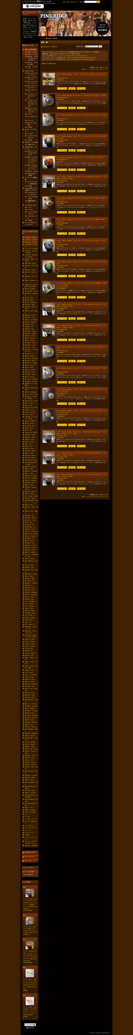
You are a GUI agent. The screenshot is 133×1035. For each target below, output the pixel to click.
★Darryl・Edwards (30, 466)
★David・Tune (29, 655)
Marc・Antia (28, 405)
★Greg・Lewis (29, 410)
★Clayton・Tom (29, 686)
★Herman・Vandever (31, 583)
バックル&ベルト (30, 825)
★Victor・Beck (29, 324)
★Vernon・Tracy (30, 372)
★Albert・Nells (29, 567)
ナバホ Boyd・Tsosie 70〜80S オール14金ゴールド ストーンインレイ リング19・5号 (30, 1010)
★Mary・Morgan (30, 338)
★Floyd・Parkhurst (30, 552)
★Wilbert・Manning (31, 592)
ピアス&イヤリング (31, 828)
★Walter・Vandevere (31, 727)
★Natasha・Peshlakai (31, 381)
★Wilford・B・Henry (31, 710)
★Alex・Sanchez (30, 735)
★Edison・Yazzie (30, 746)
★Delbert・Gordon (30, 545)
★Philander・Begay (30, 574)
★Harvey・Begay (30, 270)
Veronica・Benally (30, 742)
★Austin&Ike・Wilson (31, 291)
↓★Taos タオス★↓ (30, 412)
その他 (30, 127)
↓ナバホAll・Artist (30, 205)
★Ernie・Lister (29, 439)
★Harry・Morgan (30, 335)
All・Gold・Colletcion (31, 248)
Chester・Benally (30, 744)
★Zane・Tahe (29, 807)
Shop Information (29, 856)
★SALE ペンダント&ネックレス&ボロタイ (33, 58)
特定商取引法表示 (29, 852)
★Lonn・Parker (29, 565)
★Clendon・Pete (29, 543)
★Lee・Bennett (29, 376)
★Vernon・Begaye (30, 498)
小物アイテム (32, 144)
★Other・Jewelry (33, 171)
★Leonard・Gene (30, 581)
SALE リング (32, 52)
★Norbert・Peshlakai (31, 478)
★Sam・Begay (29, 300)
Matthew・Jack (29, 670)
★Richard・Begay (30, 360)
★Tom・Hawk (29, 780)
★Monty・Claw (29, 713)
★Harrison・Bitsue (30, 717)
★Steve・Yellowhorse (31, 594)
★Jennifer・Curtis (30, 520)
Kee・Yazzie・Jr (29, 624)
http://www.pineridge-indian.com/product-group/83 (82, 57)
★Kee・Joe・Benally (31, 319)
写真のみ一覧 (103, 67)
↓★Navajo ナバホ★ (31, 432)
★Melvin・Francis (30, 762)
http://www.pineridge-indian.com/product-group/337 (80, 59)
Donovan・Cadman (30, 644)
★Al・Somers (29, 403)
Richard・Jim (29, 650)
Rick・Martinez (29, 606)
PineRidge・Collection (31, 239)
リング (30, 207)
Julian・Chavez (29, 608)
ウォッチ (30, 120)
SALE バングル (33, 54)
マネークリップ (29, 832)
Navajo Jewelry (29, 71)
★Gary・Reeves (29, 365)
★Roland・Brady (30, 590)
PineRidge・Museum (31, 237)
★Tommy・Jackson (30, 342)
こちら (33, 35)
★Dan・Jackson (29, 340)
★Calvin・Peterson (30, 764)
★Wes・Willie (29, 469)
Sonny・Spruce (29, 414)
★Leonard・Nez (29, 524)
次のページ (104, 69)
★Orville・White (30, 790)
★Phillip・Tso (29, 326)
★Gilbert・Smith (30, 697)
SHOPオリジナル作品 (31, 142)
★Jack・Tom (29, 504)
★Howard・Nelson (30, 491)
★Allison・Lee (29, 353)
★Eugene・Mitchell (30, 722)
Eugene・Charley (30, 617)
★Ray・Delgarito (30, 708)
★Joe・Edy (28, 430)
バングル (30, 133)
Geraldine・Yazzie (30, 613)
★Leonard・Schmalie (31, 358)
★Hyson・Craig (29, 587)
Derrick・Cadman (30, 646)
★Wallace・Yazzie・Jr (31, 755)
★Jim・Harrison (29, 558)
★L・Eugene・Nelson (31, 496)
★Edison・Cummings (31, 471)
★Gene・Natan (29, 681)
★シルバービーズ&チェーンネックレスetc (32, 110)
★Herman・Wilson (30, 333)
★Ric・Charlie (29, 453)
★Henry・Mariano (30, 792)
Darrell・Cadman (30, 641)
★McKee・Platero (30, 437)
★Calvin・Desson (30, 692)
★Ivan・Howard (29, 540)
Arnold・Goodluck (30, 653)
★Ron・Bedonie (29, 356)
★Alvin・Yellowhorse (31, 531)
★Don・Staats (29, 428)
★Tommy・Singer (30, 374)
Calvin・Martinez (30, 601)
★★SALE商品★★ (30, 49)
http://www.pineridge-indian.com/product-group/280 (72, 55)
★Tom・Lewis (29, 760)
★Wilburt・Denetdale (31, 706)
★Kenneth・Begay (30, 263)
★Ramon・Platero (30, 315)
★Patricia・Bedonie (30, 517)
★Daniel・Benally (30, 322)
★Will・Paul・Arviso (31, 749)
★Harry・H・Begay (31, 475)
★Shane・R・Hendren (31, 534)
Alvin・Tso (28, 622)
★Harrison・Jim (29, 538)
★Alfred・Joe (29, 585)
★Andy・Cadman (30, 639)
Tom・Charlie (29, 620)
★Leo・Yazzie (29, 473)
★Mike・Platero (29, 720)
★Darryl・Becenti (30, 370)
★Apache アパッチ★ (31, 400)
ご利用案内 (67, 1)
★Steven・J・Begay (31, 363)
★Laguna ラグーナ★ (31, 407)
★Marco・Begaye (30, 457)
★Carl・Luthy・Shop (31, 394)
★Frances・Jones (30, 347)
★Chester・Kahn (30, 317)
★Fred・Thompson (30, 302)
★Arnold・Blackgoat (31, 684)
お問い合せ (75, 1)
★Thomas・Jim (29, 515)
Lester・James (29, 672)
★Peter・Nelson (29, 493)
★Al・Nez (28, 444)
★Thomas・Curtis (30, 345)
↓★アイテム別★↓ (30, 812)
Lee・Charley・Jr (30, 615)
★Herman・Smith (30, 550)
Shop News (28, 861)
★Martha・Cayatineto (31, 775)
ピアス (30, 114)
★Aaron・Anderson (30, 536)
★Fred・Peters (29, 724)
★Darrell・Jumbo (30, 482)
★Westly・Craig (29, 757)
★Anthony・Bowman (31, 715)
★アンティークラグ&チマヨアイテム (32, 153)
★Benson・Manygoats (31, 733)
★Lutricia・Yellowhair (31, 379)
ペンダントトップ (30, 819)
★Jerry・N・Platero (30, 704)
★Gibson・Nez (29, 329)
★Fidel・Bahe (29, 485)
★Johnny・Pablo (30, 304)
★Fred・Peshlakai (30, 288)
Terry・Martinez (29, 604)
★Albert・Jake (29, 599)
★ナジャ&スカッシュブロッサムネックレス (32, 167)
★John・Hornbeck (30, 421)
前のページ (85, 69)
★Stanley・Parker (30, 777)
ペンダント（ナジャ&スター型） (32, 96)
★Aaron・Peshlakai (30, 480)
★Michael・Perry (30, 529)
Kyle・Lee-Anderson (31, 675)
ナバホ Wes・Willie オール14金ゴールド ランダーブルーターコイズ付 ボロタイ (30, 930)
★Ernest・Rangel (30, 610)
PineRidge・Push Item (31, 242)
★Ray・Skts (28, 522)
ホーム (41, 38)
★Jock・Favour (29, 423)
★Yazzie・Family (30, 434)
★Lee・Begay (29, 576)
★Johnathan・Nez (30, 527)
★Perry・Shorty (29, 441)
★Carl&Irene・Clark (31, 460)
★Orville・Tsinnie (30, 331)
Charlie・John (29, 648)
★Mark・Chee (29, 297)
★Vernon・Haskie (30, 455)
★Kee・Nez (28, 446)
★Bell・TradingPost (30, 392)
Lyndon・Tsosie (29, 677)
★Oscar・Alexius (30, 597)
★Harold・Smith (30, 695)
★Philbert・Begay (30, 578)
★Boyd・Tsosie (29, 448)
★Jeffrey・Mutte (30, 679)
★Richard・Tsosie (30, 451)
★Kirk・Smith (29, 367)
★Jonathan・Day (30, 425)
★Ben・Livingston (30, 810)
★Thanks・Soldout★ (31, 845)
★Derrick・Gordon (30, 547)
